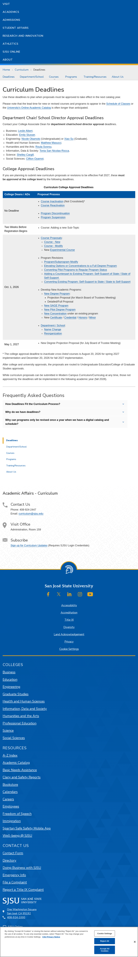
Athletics (10, 44)
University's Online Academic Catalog (29, 107)
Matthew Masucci (51, 142)
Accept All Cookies (104, 950)
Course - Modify (53, 245)
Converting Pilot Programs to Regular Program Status (75, 269)
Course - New (52, 241)
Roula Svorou (44, 146)
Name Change (52, 329)
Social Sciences (14, 738)
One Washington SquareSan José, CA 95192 (22, 911)
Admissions (11, 20)
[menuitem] (8, 77)
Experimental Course (62, 249)
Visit (6, 4)
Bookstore (10, 784)
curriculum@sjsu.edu (31, 513)
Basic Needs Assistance (20, 770)
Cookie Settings (69, 649)
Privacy (69, 642)
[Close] (135, 942)
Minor (92, 317)
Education (10, 679)
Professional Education (19, 723)
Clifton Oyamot (35, 158)
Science (8, 730)
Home (6, 69)
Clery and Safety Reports (22, 777)
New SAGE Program (56, 305)
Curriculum (21, 69)
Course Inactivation (52, 201)
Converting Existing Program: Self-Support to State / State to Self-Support (87, 281)
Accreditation (69, 613)
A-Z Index (10, 755)
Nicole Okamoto (31, 138)
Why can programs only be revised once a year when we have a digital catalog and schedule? (57, 421)
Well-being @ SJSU (17, 835)
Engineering (11, 686)
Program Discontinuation (55, 213)
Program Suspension (53, 217)
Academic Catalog (16, 762)
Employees (11, 806)
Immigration (12, 821)
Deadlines (39, 69)
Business (9, 672)
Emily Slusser (27, 134)
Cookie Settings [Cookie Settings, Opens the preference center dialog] (104, 933)
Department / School (53, 325)
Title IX (69, 620)
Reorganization (53, 333)
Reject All (104, 941)
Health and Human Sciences (24, 701)
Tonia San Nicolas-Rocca (54, 150)
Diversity (69, 627)
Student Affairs (16, 28)
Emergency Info (14, 875)
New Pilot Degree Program (60, 309)
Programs (71, 77)
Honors (83, 317)
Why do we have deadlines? (22, 412)
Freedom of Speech (17, 813)
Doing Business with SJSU (22, 867)
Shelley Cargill (25, 154)
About (8, 59)
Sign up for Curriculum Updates (29, 545)
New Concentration (55, 313)
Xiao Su (69, 138)
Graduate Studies (15, 694)
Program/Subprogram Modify (61, 261)
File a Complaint (15, 882)
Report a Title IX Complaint (23, 889)
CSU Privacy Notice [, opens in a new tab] (51, 937)
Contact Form (13, 853)
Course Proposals (51, 237)
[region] (69, 942)
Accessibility (69, 605)
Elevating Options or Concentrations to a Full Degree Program (80, 265)
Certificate (56, 317)
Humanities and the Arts (21, 716)
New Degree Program (57, 293)
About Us (117, 77)
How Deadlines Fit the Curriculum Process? (32, 404)
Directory (9, 860)
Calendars (10, 791)
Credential (70, 317)
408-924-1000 (16, 917)
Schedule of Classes (118, 103)
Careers (8, 799)
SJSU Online (11, 51)
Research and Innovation (23, 36)
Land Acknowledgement (69, 634)
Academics (11, 12)
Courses (54, 77)
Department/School (32, 77)
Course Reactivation (53, 205)
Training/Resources (95, 77)
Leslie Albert (25, 130)
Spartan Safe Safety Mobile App (27, 828)
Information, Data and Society (25, 708)
